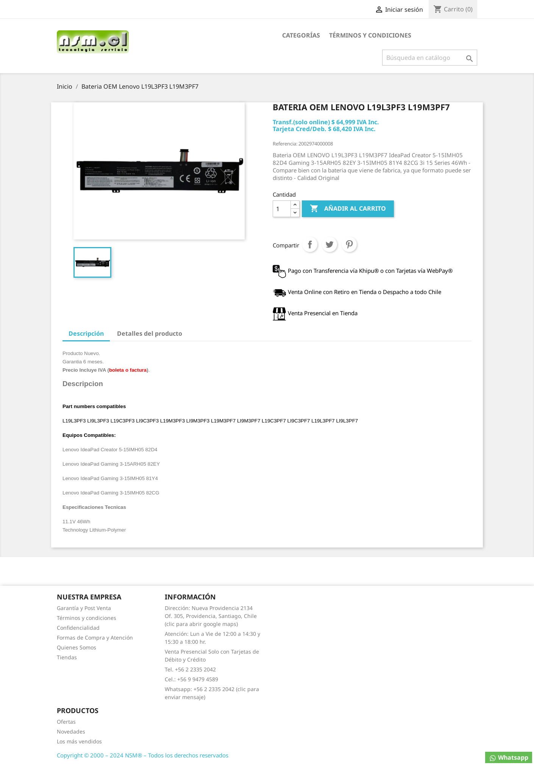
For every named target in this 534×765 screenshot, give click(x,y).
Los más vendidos (79, 741)
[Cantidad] (282, 208)
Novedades (71, 731)
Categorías (301, 35)
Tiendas (67, 657)
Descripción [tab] (86, 333)
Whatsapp (508, 757)
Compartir (309, 244)
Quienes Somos (76, 647)
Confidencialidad (78, 627)
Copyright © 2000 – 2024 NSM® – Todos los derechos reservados (142, 755)
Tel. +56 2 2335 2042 (190, 669)
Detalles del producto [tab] (149, 333)
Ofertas (66, 721)
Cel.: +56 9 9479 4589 (191, 679)
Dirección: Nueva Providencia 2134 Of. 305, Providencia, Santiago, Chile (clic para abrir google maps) (211, 615)
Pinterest (349, 244)
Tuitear (329, 244)
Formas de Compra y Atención (95, 637)
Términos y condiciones (370, 35)
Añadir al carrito (348, 209)
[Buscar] (429, 58)
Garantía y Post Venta (84, 608)
